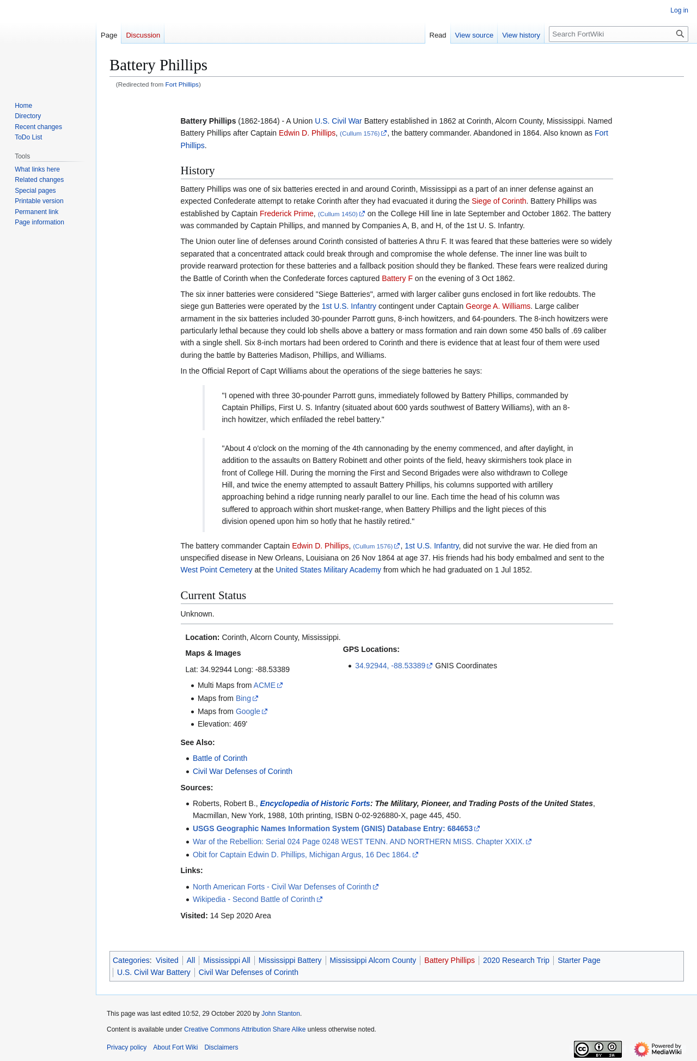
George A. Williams (498, 306)
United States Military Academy (328, 569)
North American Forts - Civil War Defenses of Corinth (282, 886)
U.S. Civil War (338, 121)
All (191, 960)
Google (248, 711)
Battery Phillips (449, 960)
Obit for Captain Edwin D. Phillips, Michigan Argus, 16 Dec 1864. (302, 854)
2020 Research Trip (516, 960)
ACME (265, 685)
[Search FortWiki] (618, 34)
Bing (243, 698)
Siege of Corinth (499, 201)
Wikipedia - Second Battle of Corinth (254, 899)
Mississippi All (226, 960)
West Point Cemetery (217, 569)
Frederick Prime (287, 213)
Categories (131, 960)
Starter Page (579, 960)
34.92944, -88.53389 (390, 665)
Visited (167, 960)
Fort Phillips (182, 84)
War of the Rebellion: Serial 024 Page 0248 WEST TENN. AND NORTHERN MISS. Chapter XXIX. (359, 841)
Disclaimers (221, 1047)
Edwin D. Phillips (307, 133)
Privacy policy (126, 1047)
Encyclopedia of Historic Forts (315, 803)
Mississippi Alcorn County (373, 960)
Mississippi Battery (290, 960)
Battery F (397, 278)
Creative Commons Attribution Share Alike (244, 1029)
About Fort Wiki (175, 1047)
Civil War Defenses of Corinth (242, 771)
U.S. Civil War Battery (154, 972)
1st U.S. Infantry (349, 306)
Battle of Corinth (220, 758)
